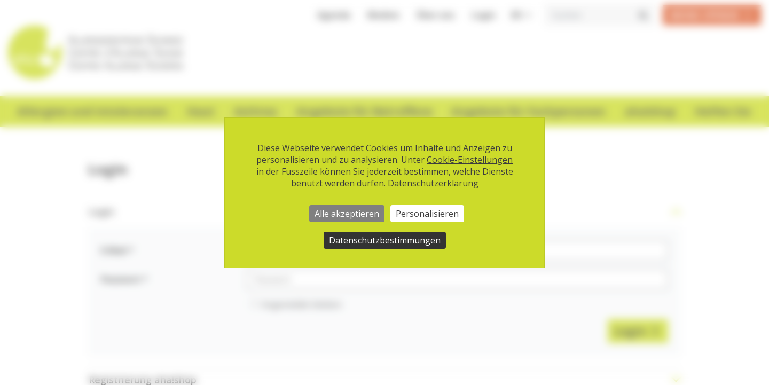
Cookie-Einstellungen (470, 160)
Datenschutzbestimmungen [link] (385, 240)
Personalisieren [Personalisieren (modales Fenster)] (427, 213)
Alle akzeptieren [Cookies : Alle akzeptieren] (347, 213)
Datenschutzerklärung (433, 183)
